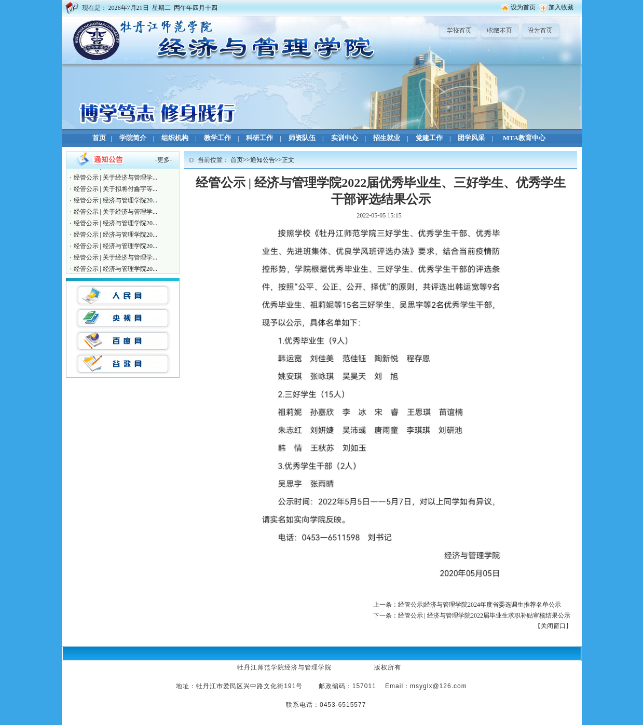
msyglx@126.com (438, 686)
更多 (163, 159)
